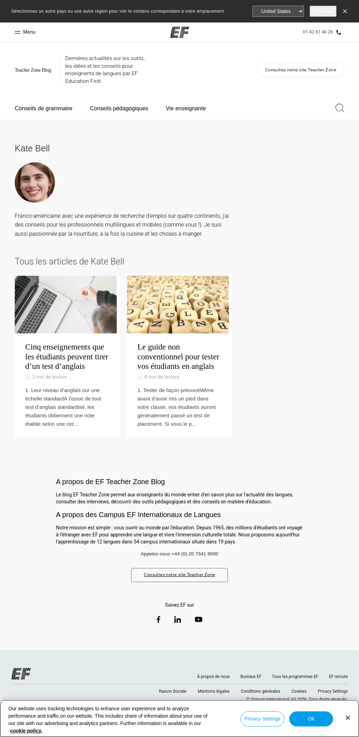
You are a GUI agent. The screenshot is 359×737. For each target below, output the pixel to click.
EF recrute (338, 689)
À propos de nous (213, 689)
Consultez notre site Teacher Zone (300, 69)
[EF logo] (21, 687)
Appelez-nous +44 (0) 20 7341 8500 (179, 567)
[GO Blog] (34, 70)
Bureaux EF (251, 689)
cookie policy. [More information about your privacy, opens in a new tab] (26, 730)
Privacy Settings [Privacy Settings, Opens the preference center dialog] (262, 719)
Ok (311, 719)
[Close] (347, 717)
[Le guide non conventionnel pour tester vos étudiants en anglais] (179, 363)
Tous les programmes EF (295, 689)
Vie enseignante (186, 108)
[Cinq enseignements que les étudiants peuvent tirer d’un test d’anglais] (67, 363)
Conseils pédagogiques (119, 108)
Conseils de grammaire (44, 108)
